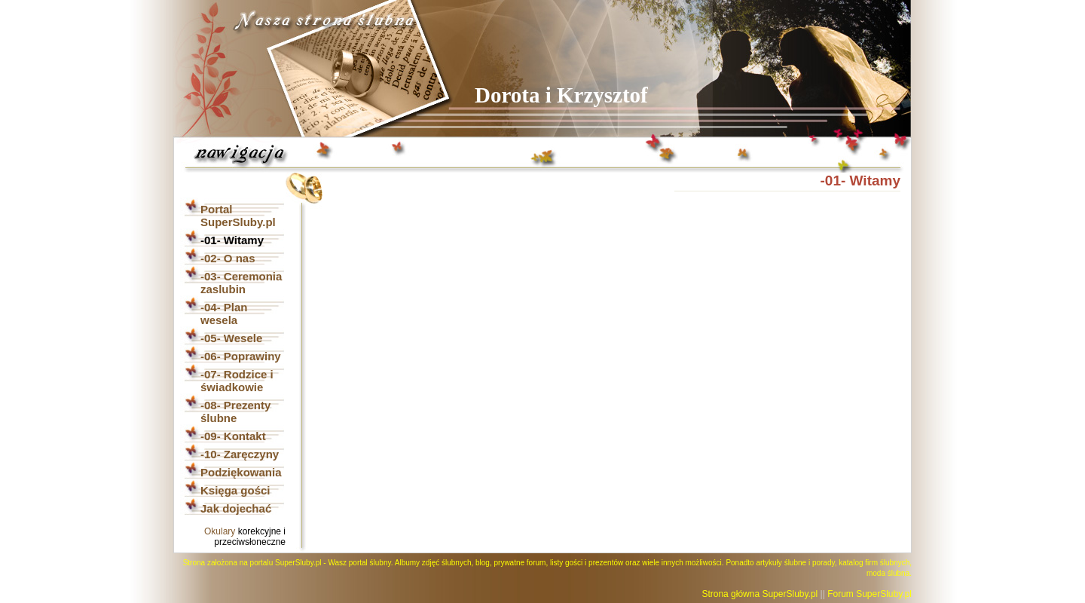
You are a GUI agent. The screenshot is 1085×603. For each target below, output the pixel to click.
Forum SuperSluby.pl (869, 594)
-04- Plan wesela (224, 313)
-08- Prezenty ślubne (235, 411)
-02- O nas (227, 258)
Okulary (219, 531)
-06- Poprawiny (240, 356)
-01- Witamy (232, 240)
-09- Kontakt (233, 436)
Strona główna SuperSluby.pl (759, 594)
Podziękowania (241, 472)
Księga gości (235, 490)
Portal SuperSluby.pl (238, 215)
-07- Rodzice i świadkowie (237, 380)
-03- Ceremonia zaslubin (241, 282)
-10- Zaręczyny (239, 454)
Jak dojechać (235, 508)
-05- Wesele (231, 338)
